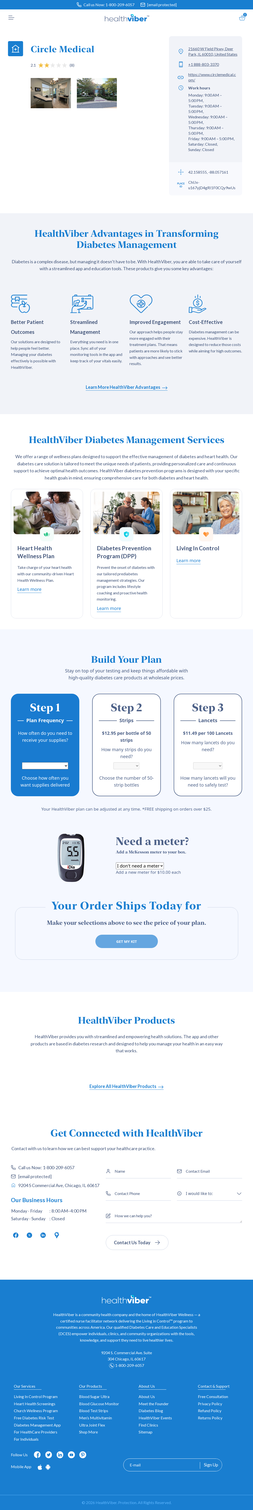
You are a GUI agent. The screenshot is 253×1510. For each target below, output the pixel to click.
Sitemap (145, 1432)
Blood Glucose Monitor (99, 1403)
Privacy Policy (210, 1403)
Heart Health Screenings (34, 1403)
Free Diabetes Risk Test (34, 1417)
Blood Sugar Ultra (94, 1396)
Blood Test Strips (93, 1410)
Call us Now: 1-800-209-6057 (42, 1167)
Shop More (88, 1432)
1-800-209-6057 (119, 4)
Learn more (29, 589)
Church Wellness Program (36, 1410)
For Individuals (26, 1439)
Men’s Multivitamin (95, 1417)
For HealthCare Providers (35, 1432)
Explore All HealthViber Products (126, 1086)
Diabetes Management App (37, 1425)
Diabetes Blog (151, 1410)
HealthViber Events (155, 1417)
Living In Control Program (36, 1396)
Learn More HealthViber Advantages (127, 387)
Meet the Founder (154, 1403)
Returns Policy (210, 1417)
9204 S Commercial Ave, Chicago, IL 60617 (55, 1185)
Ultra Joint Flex (92, 1425)
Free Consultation (213, 1396)
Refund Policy (209, 1410)
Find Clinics (148, 1425)
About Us (147, 1396)
